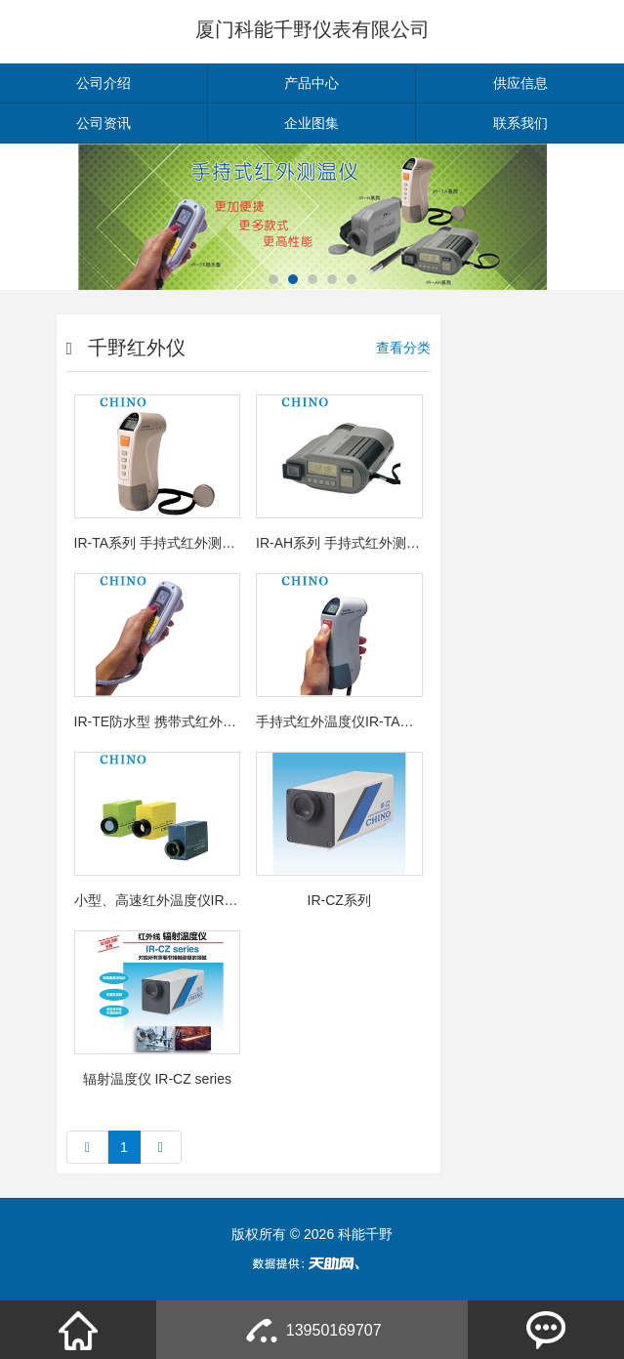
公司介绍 (103, 83)
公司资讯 (103, 123)
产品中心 (311, 83)
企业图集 (311, 123)
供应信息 (520, 83)
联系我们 (520, 123)
